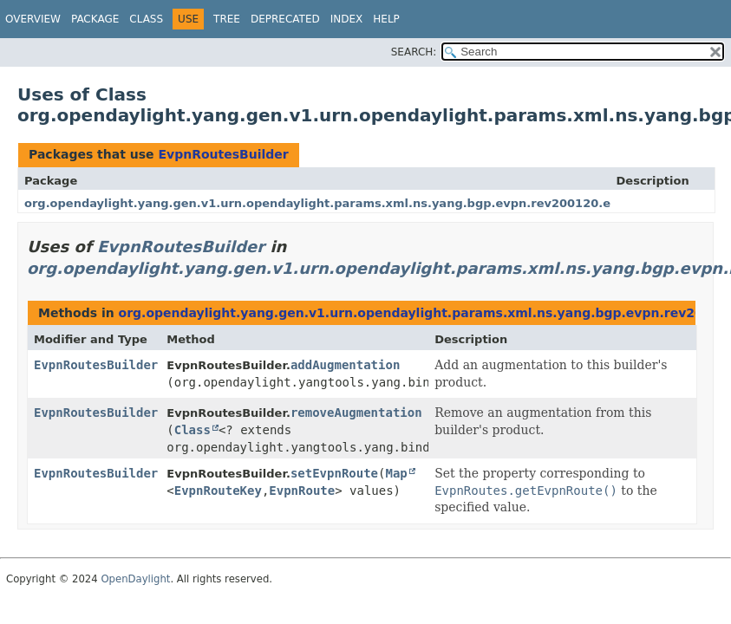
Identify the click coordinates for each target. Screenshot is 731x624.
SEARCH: (414, 52)
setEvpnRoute (334, 473)
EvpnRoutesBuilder (223, 154)
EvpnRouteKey (218, 490)
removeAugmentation (356, 412)
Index (346, 19)
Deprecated (285, 19)
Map (396, 473)
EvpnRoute (302, 490)
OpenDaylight (135, 579)
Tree (226, 19)
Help (386, 19)
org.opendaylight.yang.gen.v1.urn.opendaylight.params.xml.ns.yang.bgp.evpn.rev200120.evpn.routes (351, 203)
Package (95, 19)
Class (146, 19)
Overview (33, 19)
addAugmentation (345, 365)
